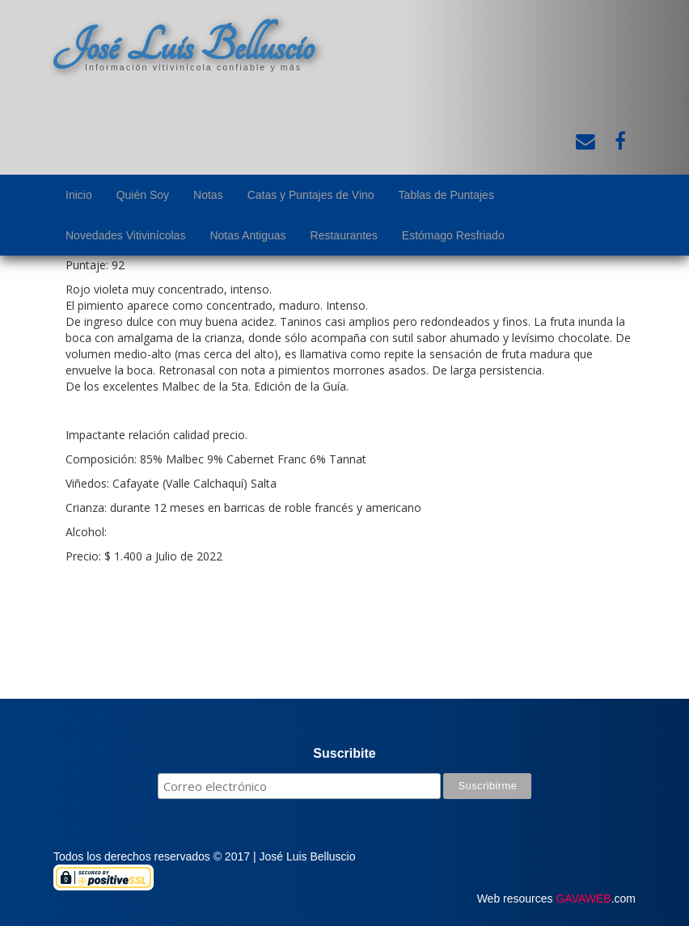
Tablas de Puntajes (446, 194)
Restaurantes (344, 235)
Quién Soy (142, 194)
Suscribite (344, 753)
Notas (208, 194)
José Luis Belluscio (183, 46)
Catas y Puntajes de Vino (310, 194)
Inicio (79, 194)
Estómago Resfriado (453, 235)
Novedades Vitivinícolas (125, 235)
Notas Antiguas (247, 235)
